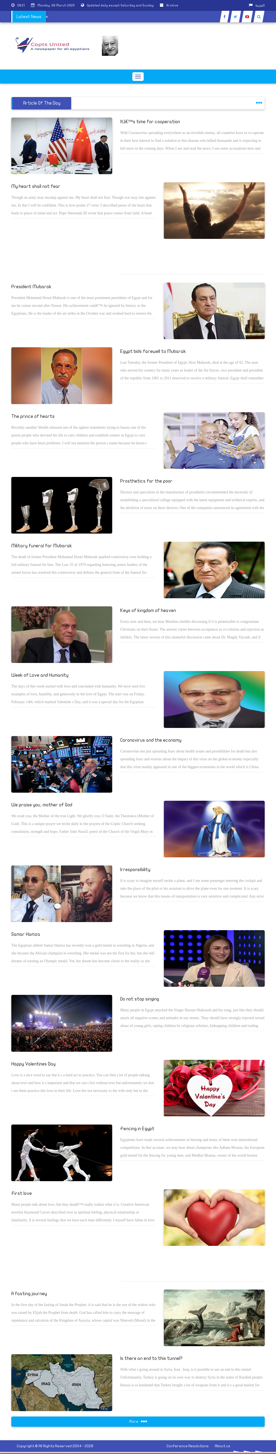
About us (222, 1446)
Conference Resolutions (188, 1446)
